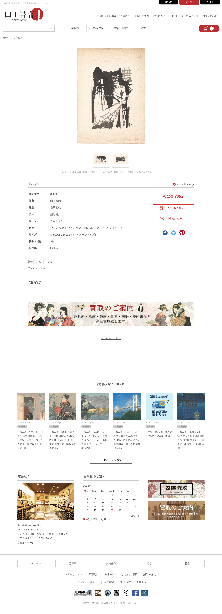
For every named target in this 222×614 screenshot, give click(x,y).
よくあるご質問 (189, 16)
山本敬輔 (55, 203)
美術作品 (98, 28)
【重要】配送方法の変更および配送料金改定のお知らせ (159, 438)
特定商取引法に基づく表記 (117, 585)
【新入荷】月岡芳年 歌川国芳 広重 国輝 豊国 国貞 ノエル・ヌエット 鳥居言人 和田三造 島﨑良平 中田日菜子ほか (30, 442)
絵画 (43, 270)
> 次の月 (134, 518)
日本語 (189, 2)
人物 (50, 264)
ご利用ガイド (160, 16)
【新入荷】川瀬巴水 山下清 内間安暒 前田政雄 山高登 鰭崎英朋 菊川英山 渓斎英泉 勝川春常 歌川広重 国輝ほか (190, 442)
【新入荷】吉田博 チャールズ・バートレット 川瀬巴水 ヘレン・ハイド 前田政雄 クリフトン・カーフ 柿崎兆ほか (94, 442)
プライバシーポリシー (87, 585)
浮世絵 (75, 28)
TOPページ (35, 566)
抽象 (38, 264)
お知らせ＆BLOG (106, 16)
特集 (144, 28)
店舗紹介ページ (25, 545)
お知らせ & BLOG (111, 386)
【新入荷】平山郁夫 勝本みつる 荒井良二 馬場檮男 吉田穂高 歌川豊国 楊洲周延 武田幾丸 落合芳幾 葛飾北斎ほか (126, 442)
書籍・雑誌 (121, 28)
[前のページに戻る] (13, 38)
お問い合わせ (210, 16)
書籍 (149, 566)
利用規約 (141, 585)
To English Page (183, 187)
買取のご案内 (141, 16)
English (210, 2)
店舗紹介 (125, 16)
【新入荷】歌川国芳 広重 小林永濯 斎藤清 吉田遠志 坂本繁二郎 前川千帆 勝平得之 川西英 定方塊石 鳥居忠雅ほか (62, 442)
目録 (174, 16)
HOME (168, 2)
